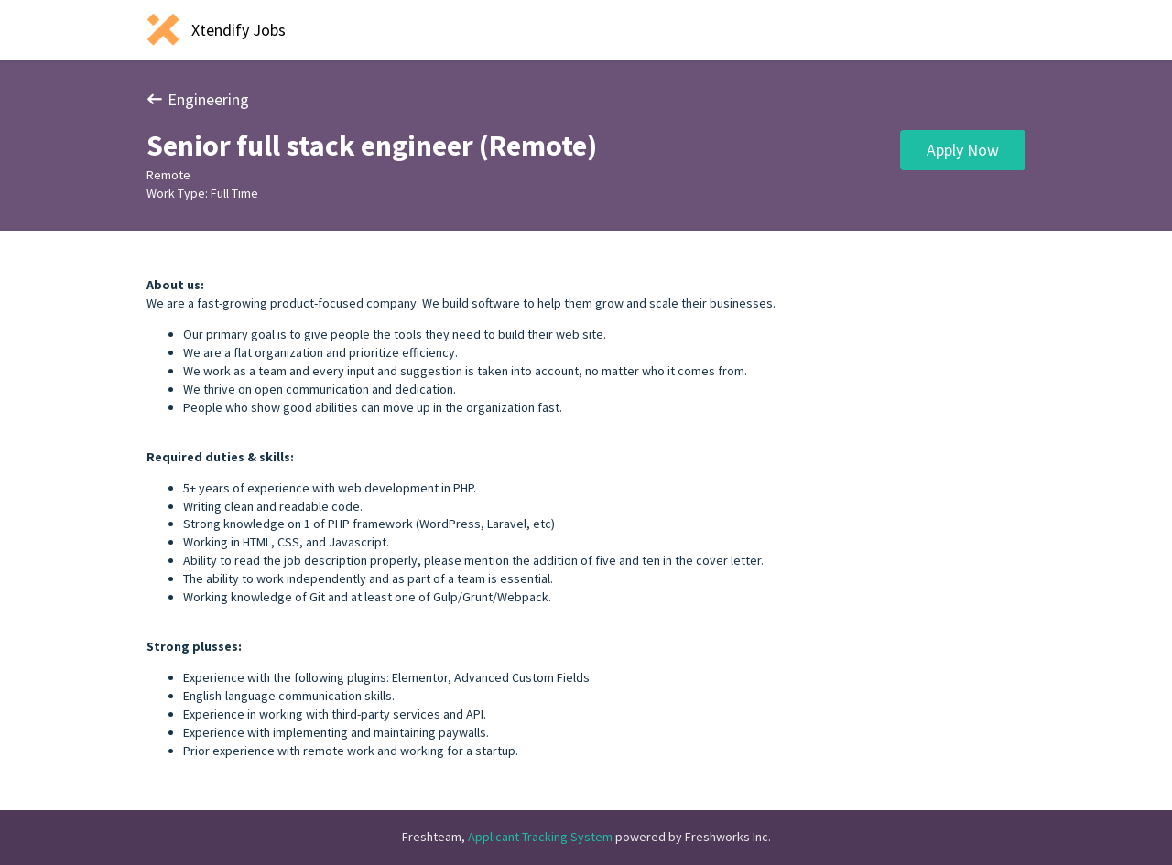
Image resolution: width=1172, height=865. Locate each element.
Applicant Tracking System (541, 836)
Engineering (197, 99)
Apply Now (963, 149)
